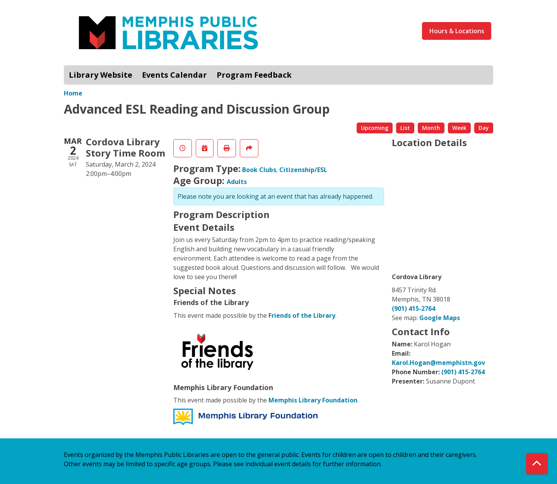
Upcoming (374, 127)
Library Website (100, 75)
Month (431, 127)
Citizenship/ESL (303, 169)
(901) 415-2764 (413, 308)
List (405, 127)
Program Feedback (254, 75)
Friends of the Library (301, 315)
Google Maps (439, 318)
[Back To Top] (536, 463)
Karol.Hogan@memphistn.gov (438, 362)
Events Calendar (174, 75)
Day (483, 127)
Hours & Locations (456, 31)
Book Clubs (259, 169)
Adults (237, 181)
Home (73, 93)
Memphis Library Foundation (312, 400)
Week (459, 127)
